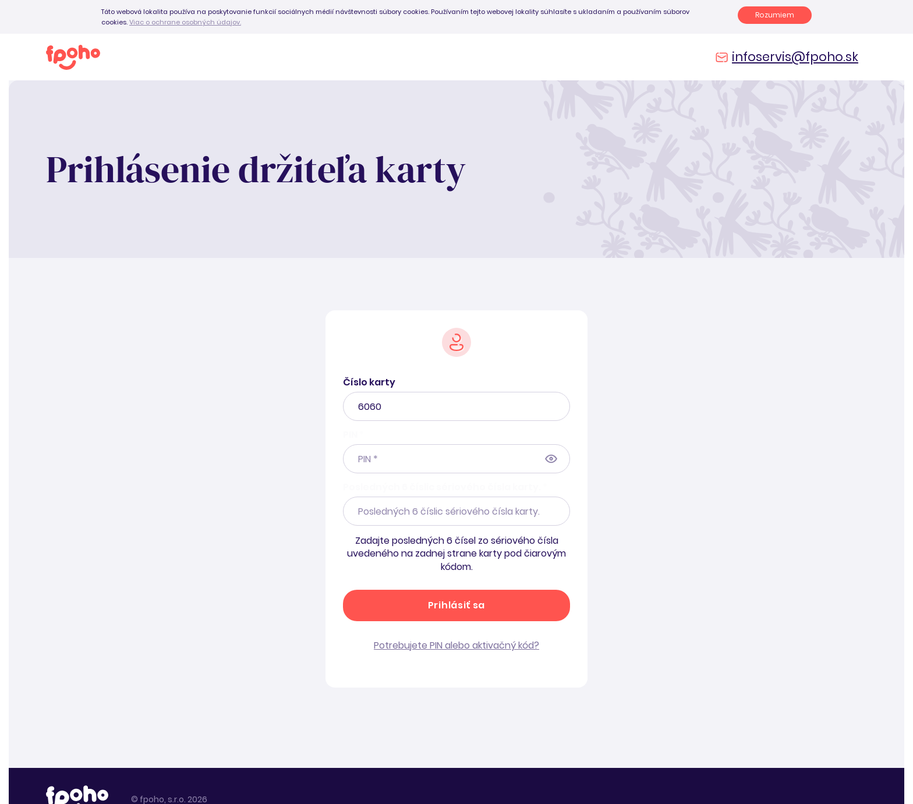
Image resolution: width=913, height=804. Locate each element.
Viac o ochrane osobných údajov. (185, 22)
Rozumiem (774, 15)
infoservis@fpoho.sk (795, 56)
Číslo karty (369, 382)
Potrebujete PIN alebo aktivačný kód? (456, 645)
